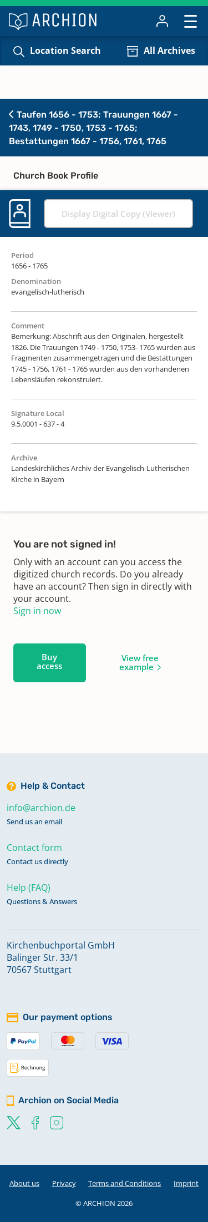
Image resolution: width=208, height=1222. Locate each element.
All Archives (169, 50)
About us (24, 1183)
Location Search (65, 50)
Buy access (49, 661)
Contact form (34, 847)
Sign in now (37, 611)
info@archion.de (41, 808)
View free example (139, 662)
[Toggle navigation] (190, 20)
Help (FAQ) (28, 887)
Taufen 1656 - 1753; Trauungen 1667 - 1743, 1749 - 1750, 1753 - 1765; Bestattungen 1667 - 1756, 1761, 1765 (93, 127)
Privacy (64, 1183)
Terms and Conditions (124, 1183)
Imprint (186, 1183)
